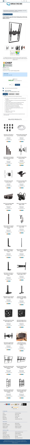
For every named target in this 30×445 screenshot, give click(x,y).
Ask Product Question (13, 91)
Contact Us (4, 414)
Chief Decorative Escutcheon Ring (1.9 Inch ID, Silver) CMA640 (21, 135)
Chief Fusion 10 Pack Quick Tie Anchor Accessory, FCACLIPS (8, 135)
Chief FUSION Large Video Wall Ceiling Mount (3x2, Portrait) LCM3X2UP (21, 391)
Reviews (17, 94)
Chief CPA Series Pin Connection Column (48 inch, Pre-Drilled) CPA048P (8, 227)
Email (18, 91)
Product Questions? (18, 427)
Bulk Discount (17, 423)
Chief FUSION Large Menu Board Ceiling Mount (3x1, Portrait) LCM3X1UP (21, 367)
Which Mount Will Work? (19, 437)
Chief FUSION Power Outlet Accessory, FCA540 (8, 181)
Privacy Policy (17, 416)
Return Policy (17, 414)
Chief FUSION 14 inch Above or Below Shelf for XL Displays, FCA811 (8, 274)
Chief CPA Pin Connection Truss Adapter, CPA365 (21, 204)
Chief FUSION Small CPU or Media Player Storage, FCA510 (8, 321)
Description (5, 94)
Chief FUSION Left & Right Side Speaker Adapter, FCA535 (21, 274)
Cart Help (16, 417)
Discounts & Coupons (6, 424)
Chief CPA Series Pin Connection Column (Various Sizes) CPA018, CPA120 (8, 158)
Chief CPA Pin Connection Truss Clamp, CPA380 (21, 226)
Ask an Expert (5, 423)
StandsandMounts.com (6, 437)
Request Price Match (18, 426)
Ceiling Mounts (20, 10)
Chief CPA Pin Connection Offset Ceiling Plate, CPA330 (21, 181)
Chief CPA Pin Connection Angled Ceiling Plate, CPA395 (8, 204)
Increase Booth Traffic (6, 436)
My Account (4, 417)
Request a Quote (5, 426)
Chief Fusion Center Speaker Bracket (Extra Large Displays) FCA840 (21, 297)
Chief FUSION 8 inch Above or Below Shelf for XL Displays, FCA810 (8, 250)
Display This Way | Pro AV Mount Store (8, 10)
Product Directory (18, 433)
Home (4, 413)
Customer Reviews (18, 413)
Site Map (16, 436)
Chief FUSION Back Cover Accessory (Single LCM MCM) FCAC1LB (21, 343)
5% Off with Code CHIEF (8, 75)
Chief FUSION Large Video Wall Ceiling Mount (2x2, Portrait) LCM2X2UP (8, 391)
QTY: (10, 84)
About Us (4, 416)
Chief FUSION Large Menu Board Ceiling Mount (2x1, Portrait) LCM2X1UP (8, 367)
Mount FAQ (4, 433)
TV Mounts (16, 10)
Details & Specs (11, 94)
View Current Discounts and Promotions (11, 88)
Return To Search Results (7, 14)
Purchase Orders (17, 424)
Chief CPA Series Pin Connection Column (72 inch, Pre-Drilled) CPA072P (21, 250)
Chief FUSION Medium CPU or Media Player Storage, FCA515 (21, 321)
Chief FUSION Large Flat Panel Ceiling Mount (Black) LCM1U (8, 343)
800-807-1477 (7, 91)
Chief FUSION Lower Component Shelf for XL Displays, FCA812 (8, 297)
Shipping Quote (5, 427)
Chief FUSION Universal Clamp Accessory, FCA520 (21, 158)
